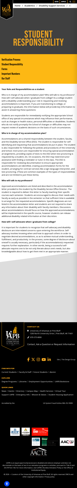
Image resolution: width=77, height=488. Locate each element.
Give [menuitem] (56, 1)
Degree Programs (9, 381)
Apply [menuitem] (63, 1)
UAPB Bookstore (62, 381)
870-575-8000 (36, 337)
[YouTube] (44, 359)
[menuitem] (9, 372)
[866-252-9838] (67, 403)
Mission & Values (39, 395)
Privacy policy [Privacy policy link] (50, 477)
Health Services (46, 391)
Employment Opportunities (41, 381)
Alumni (53, 372)
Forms (4, 69)
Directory (20, 391)
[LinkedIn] (49, 359)
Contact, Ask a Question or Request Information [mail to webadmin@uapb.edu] (51, 344)
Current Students (9, 372)
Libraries (23, 381)
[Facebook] (28, 359)
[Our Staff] (38, 78)
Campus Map (32, 391)
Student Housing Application (60, 395)
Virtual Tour (60, 391)
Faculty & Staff (25, 372)
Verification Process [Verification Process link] (11, 59)
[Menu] (73, 2)
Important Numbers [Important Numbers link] (11, 73)
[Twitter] (33, 359)
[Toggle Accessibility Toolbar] (7, 484)
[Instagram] (38, 359)
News (4, 391)
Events (11, 391)
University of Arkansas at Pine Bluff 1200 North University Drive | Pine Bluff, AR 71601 (51, 332)
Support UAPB (8, 395)
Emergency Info (23, 395)
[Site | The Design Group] (66, 359)
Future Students (40, 372)
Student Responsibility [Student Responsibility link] (12, 64)
